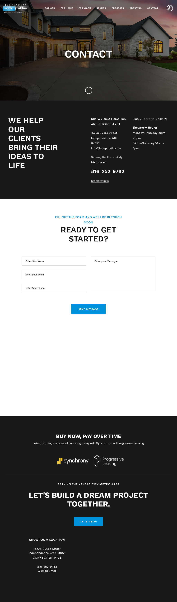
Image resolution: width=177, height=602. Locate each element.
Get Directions (100, 181)
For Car (50, 8)
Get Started (88, 521)
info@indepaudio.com (106, 148)
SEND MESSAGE (88, 309)
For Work (84, 8)
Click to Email (47, 570)
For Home (66, 8)
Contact (152, 8)
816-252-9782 (107, 171)
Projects (118, 8)
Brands (101, 8)
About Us (136, 8)
